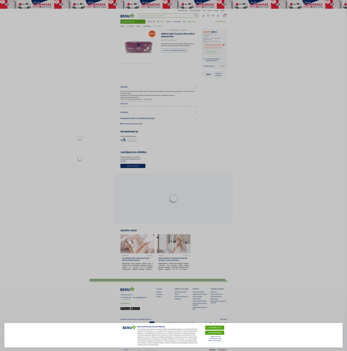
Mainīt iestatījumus (215, 340)
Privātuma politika (216, 338)
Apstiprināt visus (215, 327)
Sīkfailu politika (216, 336)
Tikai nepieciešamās (214, 332)
